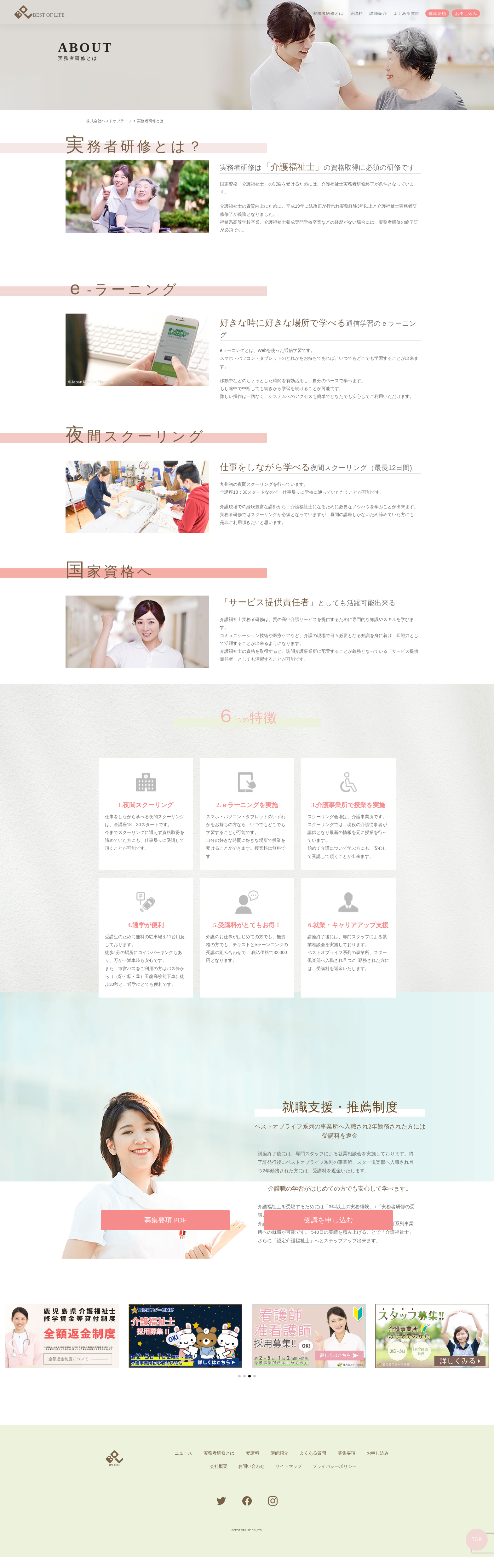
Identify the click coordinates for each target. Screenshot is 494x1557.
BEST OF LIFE (39, 15)
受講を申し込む (328, 1235)
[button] (12, 1343)
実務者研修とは (328, 14)
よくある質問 (406, 14)
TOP (477, 1539)
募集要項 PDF (165, 1235)
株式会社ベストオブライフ (109, 121)
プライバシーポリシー (335, 1466)
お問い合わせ (251, 1466)
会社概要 (218, 1466)
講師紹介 (378, 14)
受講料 (356, 14)
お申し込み (466, 14)
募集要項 (437, 14)
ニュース (297, 14)
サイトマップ (288, 1466)
